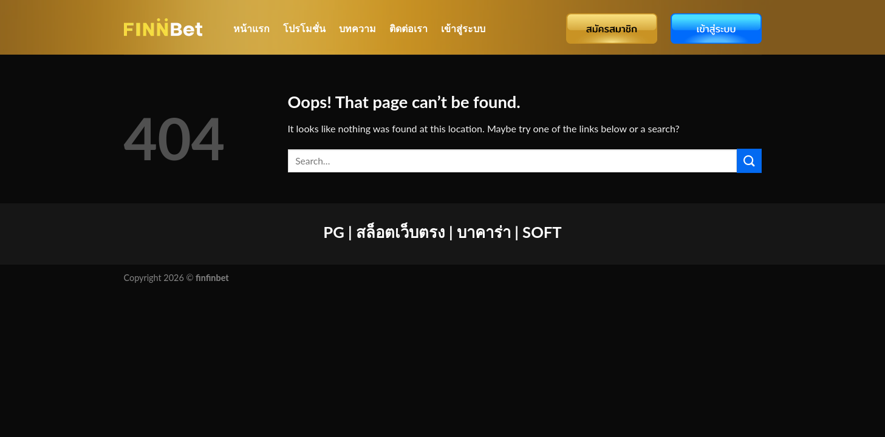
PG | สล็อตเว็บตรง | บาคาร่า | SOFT (442, 232)
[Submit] (749, 160)
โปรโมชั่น (304, 28)
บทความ (357, 28)
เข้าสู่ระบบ (463, 28)
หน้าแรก (251, 28)
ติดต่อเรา (408, 28)
